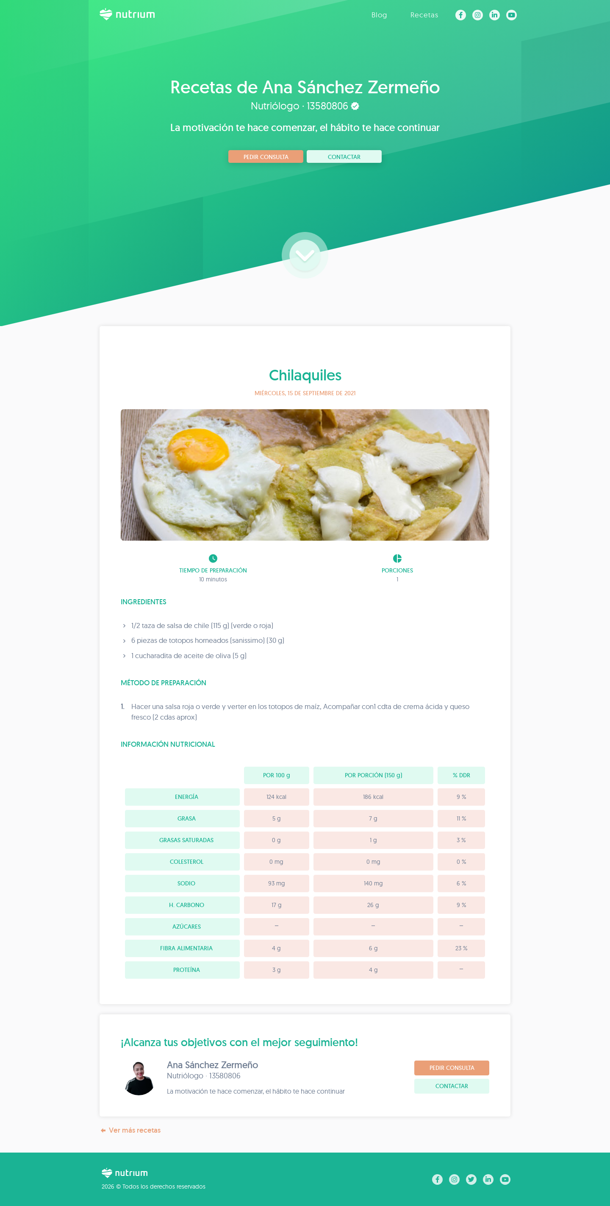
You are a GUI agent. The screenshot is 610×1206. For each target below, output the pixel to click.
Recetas (424, 14)
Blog (379, 14)
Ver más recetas (130, 1130)
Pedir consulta (266, 157)
